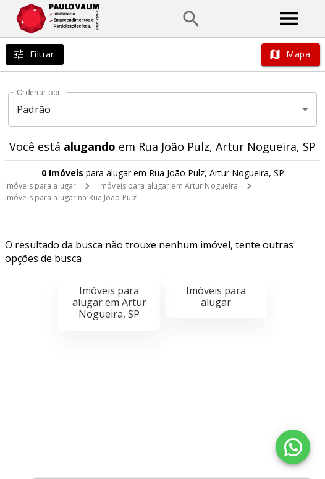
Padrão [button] (34, 109)
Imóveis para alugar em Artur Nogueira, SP (109, 302)
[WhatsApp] (293, 447)
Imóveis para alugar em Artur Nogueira (168, 185)
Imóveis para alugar (40, 185)
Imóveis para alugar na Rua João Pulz (71, 197)
